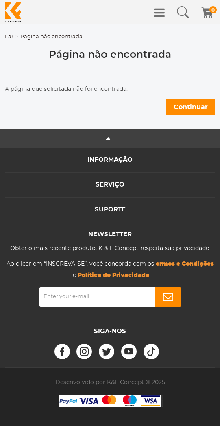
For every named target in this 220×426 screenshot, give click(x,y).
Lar (9, 37)
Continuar (191, 107)
